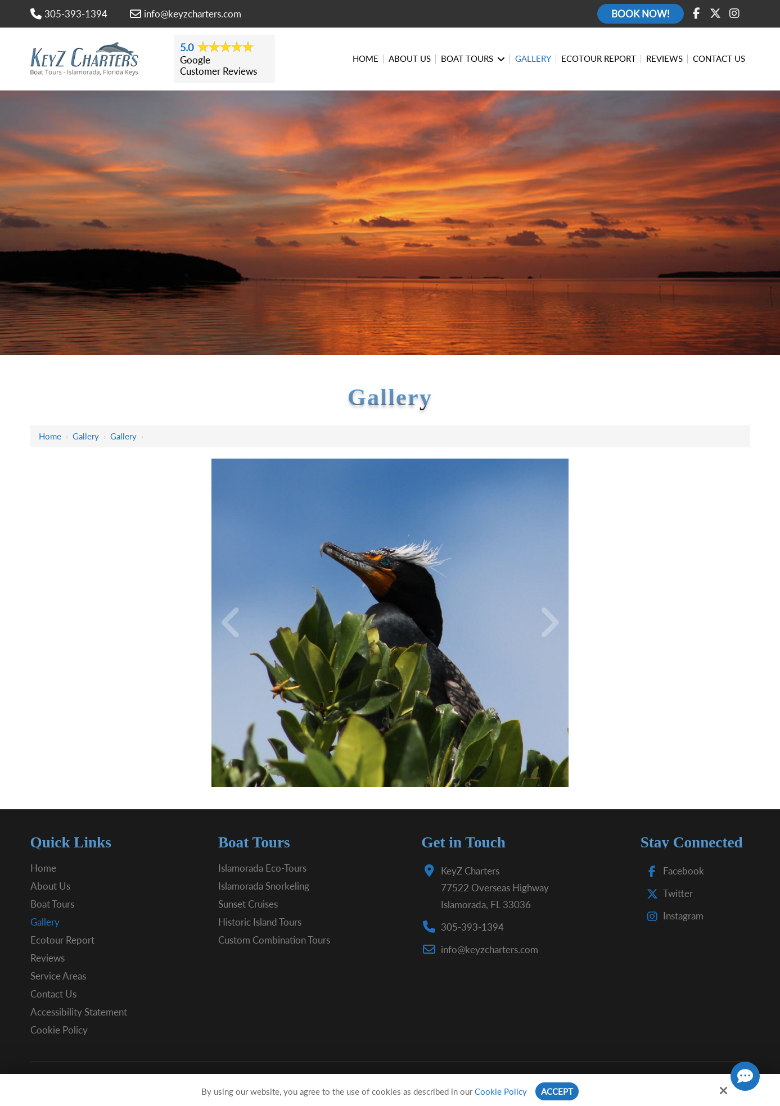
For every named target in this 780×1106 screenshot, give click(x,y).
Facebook (673, 871)
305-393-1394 (68, 14)
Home (50, 436)
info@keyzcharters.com (185, 14)
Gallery (86, 436)
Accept (557, 1091)
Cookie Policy (501, 1091)
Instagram (673, 916)
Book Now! (640, 14)
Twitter (667, 893)
